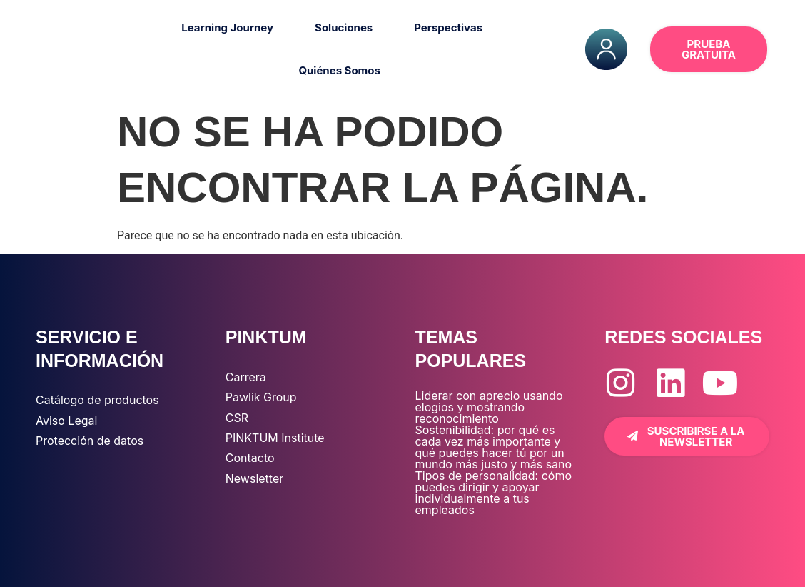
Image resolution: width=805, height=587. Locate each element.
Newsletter (255, 478)
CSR (237, 418)
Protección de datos (89, 440)
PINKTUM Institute (275, 438)
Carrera (246, 377)
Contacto (250, 458)
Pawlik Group (261, 397)
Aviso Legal (66, 420)
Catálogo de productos (97, 400)
